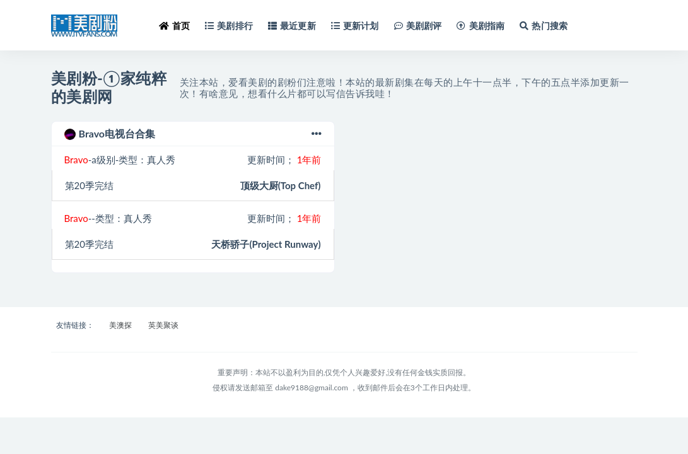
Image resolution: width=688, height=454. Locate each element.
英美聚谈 (163, 325)
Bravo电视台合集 (193, 134)
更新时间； (284, 159)
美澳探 (120, 325)
